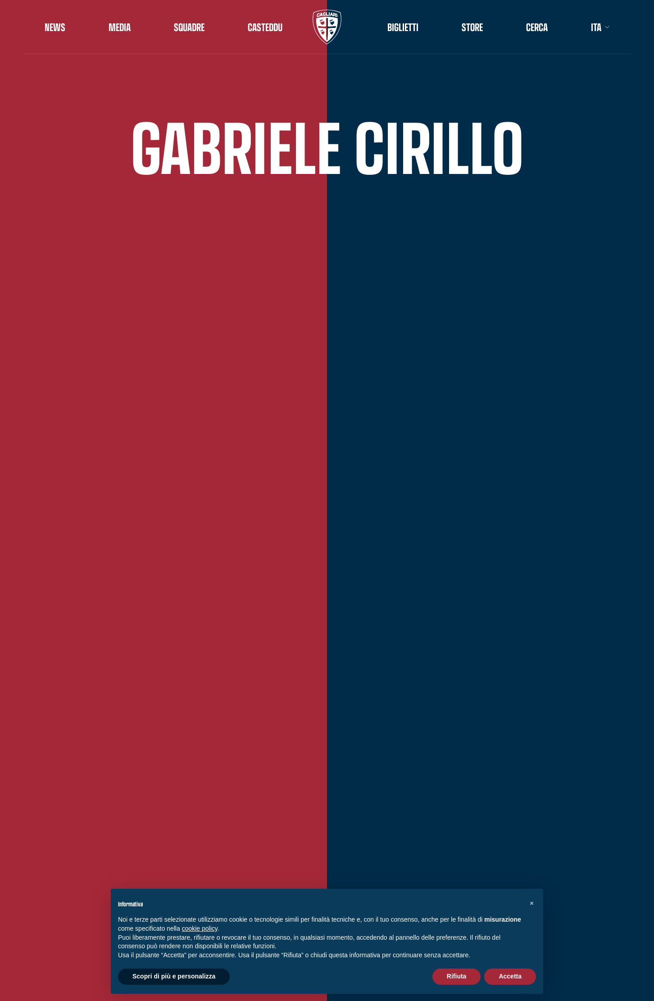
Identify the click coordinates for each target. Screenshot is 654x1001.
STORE (472, 27)
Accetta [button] (510, 976)
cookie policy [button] (200, 928)
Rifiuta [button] (457, 976)
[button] (531, 903)
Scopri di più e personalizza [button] (173, 976)
